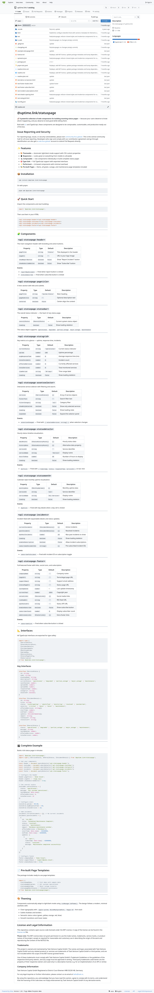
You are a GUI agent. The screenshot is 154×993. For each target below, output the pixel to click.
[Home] (3, 2)
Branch (62, 17)
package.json (21, 62)
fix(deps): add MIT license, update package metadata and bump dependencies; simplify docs (79, 55)
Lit (25, 124)
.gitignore (20, 44)
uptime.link (22, 8)
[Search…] (138, 17)
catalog (31, 8)
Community (29, 2)
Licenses (127, 991)
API (134, 991)
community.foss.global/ (73, 137)
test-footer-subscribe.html (25, 87)
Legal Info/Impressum (145, 991)
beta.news (19, 2)
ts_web (19, 40)
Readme (116, 28)
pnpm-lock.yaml (22, 65)
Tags (94, 17)
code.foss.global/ (44, 141)
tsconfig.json (21, 102)
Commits (30, 17)
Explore (10, 2)
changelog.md (22, 47)
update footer (53, 84)
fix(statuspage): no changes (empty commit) (63, 40)
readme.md (21, 73)
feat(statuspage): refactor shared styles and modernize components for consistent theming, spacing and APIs (84, 36)
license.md (20, 55)
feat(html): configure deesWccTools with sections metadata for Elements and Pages (76, 33)
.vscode (19, 29)
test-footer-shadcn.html (25, 84)
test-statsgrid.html (23, 98)
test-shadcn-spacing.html (25, 94)
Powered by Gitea (7, 991)
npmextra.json (22, 58)
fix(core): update (54, 29)
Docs (37, 2)
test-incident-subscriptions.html (27, 91)
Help (51, 2)
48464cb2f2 (26, 25)
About (44, 2)
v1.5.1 (34, 25)
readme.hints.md (23, 69)
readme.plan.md (22, 76)
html (18, 33)
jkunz (20, 25)
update (51, 44)
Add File (96, 21)
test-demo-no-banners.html (26, 80)
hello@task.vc (78, 974)
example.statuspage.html (25, 51)
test (18, 36)
